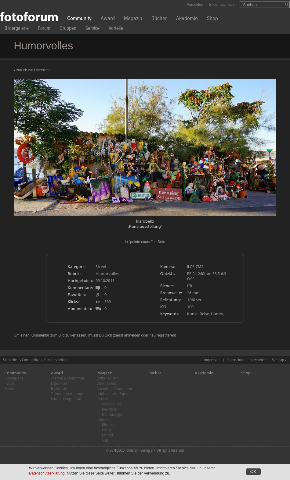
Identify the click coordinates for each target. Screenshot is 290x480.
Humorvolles (107, 273)
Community (79, 19)
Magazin (133, 19)
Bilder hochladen (223, 4)
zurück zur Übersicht (32, 70)
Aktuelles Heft (107, 378)
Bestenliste (59, 388)
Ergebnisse (59, 383)
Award (108, 19)
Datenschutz (235, 360)
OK (253, 471)
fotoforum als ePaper (112, 394)
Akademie (187, 19)
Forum (44, 29)
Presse (107, 430)
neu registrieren (162, 335)
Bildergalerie (17, 29)
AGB (105, 440)
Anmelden (195, 4)
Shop (212, 19)
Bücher (159, 19)
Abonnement (106, 383)
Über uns (108, 425)
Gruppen (68, 29)
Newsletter (258, 360)
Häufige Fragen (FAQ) (66, 399)
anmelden (132, 335)
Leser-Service (111, 404)
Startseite (10, 360)
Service (92, 29)
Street (101, 266)
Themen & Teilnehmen (67, 378)
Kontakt (107, 435)
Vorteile (116, 29)
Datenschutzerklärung (47, 473)
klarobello (145, 221)
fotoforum (104, 419)
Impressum (212, 360)
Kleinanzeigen (112, 414)
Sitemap (278, 360)
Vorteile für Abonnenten (114, 388)
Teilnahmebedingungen (68, 394)
